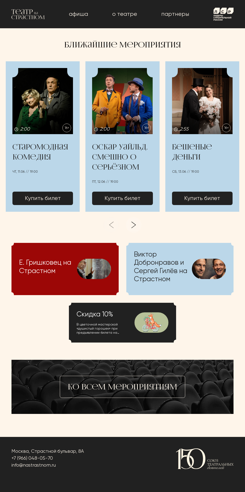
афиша (78, 14)
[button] (43, 136)
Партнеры (175, 14)
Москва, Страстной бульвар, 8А (47, 451)
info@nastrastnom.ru (33, 465)
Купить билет (43, 198)
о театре (124, 14)
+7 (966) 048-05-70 (32, 458)
